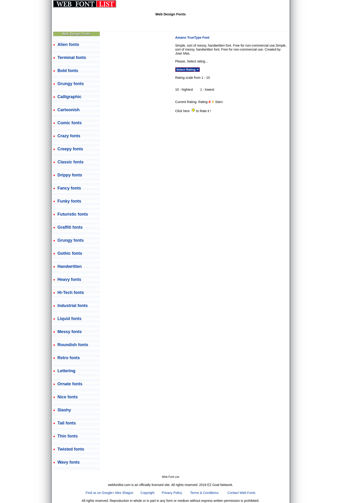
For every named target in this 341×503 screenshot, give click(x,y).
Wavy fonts (69, 462)
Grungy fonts (71, 83)
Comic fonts (70, 123)
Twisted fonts (71, 449)
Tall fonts (67, 423)
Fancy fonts (69, 188)
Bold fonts (68, 70)
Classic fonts (71, 162)
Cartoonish (69, 109)
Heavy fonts (69, 279)
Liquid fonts (70, 318)
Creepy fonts (70, 149)
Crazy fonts (69, 136)
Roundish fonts (73, 344)
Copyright (148, 493)
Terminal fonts (72, 57)
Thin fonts (68, 436)
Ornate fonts (70, 384)
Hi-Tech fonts (71, 292)
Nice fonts (68, 397)
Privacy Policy (172, 493)
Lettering (67, 371)
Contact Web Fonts (241, 493)
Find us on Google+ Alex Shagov (109, 493)
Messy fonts (70, 331)
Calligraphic (70, 96)
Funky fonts (69, 201)
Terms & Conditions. (204, 493)
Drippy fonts (70, 175)
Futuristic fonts (73, 214)
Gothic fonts (70, 253)
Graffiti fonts (70, 227)
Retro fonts (69, 357)
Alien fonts (68, 44)
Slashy (64, 410)
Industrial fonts (73, 305)
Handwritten (70, 266)
